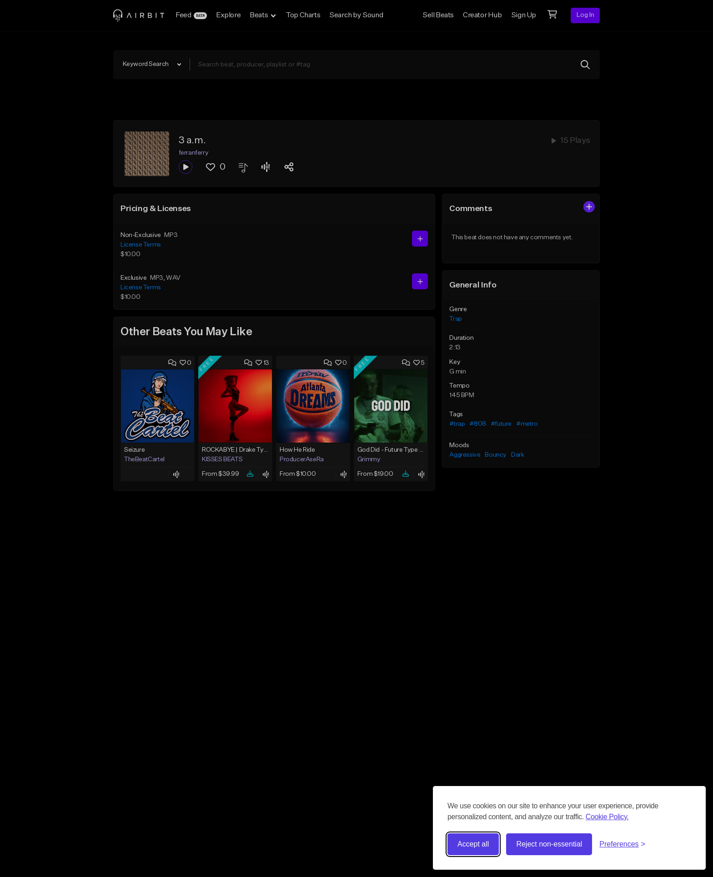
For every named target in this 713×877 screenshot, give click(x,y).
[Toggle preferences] (622, 844)
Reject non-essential (549, 844)
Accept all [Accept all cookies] (473, 844)
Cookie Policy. (607, 817)
